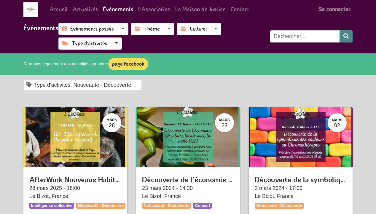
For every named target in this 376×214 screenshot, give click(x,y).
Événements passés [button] (88, 29)
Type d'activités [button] (85, 43)
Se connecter (334, 9)
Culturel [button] (194, 29)
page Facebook (128, 64)
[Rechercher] (346, 36)
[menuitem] (58, 9)
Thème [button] (148, 29)
